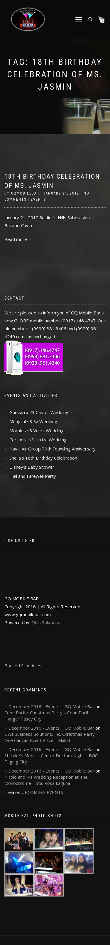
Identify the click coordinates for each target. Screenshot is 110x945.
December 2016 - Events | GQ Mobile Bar (51, 706)
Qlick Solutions (45, 622)
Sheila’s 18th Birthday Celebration (43, 458)
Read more (15, 239)
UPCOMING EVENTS (42, 792)
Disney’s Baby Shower (31, 467)
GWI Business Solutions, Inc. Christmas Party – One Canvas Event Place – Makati (51, 737)
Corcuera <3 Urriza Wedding (38, 440)
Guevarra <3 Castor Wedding (38, 412)
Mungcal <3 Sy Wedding (33, 421)
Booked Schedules (22, 665)
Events (38, 199)
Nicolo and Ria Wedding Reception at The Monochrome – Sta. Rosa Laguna (46, 780)
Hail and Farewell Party (32, 476)
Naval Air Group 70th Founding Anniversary (52, 449)
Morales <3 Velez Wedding (36, 430)
